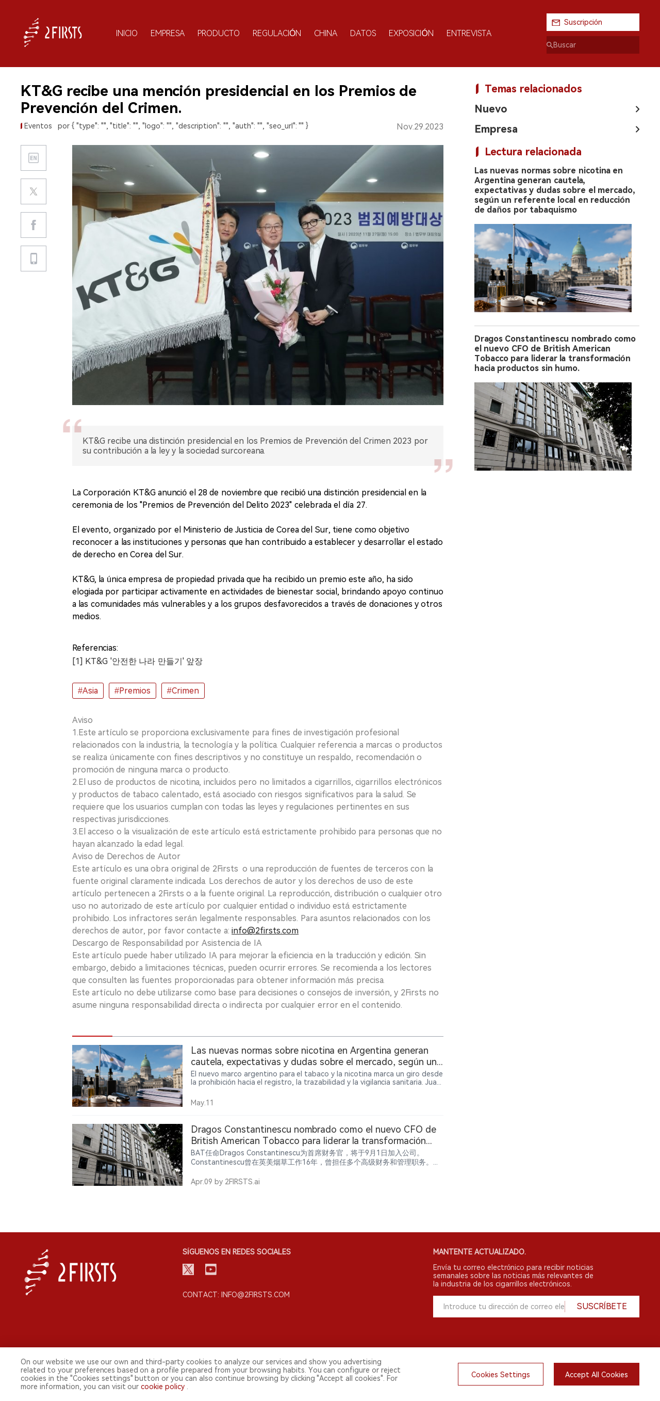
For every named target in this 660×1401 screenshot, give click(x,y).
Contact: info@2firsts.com (236, 1295)
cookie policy (163, 1386)
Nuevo (490, 109)
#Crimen (183, 691)
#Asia (88, 691)
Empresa (496, 129)
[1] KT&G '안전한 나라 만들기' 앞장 (137, 661)
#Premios (132, 691)
